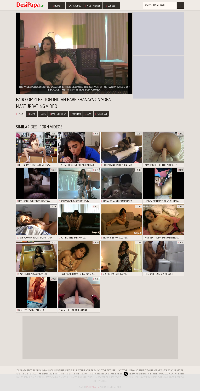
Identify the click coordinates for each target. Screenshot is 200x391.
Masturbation (58, 113)
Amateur (76, 113)
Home (56, 5)
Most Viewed (93, 5)
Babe (43, 113)
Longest (111, 5)
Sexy (88, 113)
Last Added (74, 5)
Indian (31, 113)
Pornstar (101, 113)
